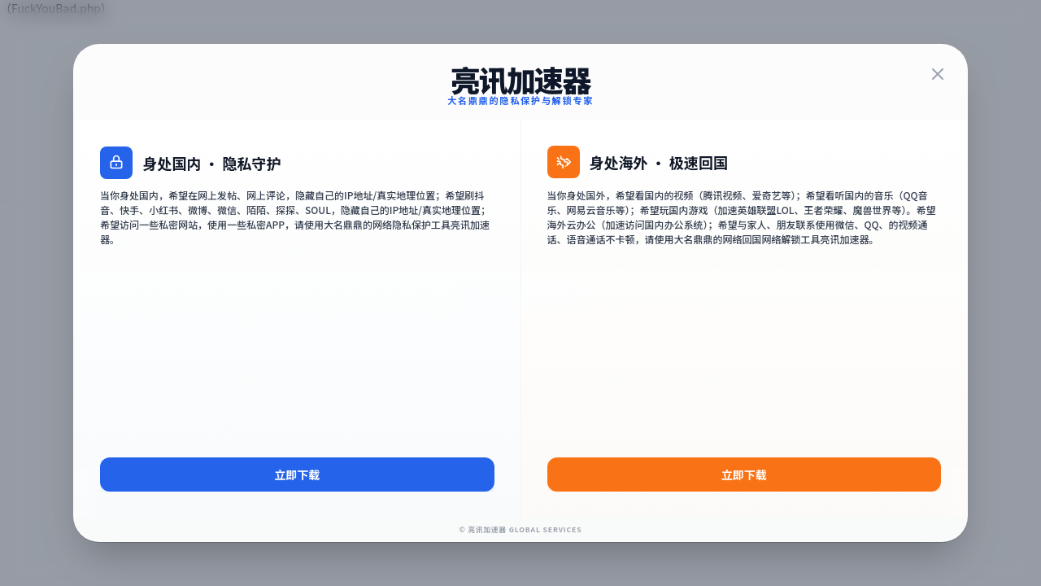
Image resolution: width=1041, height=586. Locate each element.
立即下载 (297, 494)
